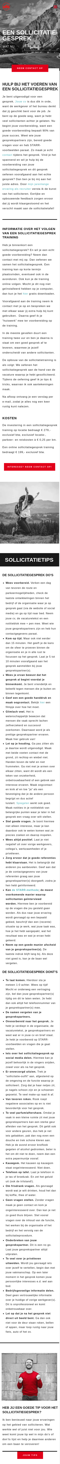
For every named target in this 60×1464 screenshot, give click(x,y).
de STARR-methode (25, 890)
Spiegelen (22, 803)
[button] (55, 7)
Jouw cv (20, 101)
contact (7, 154)
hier (25, 293)
